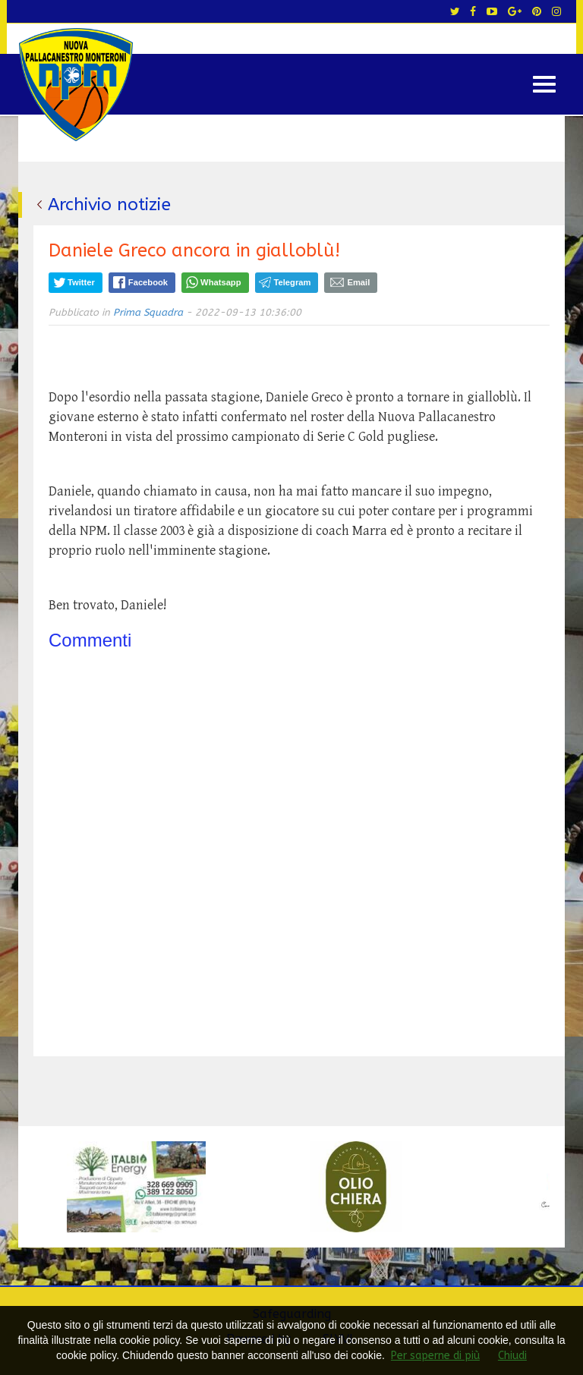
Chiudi (512, 1355)
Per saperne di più (435, 1355)
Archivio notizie (109, 204)
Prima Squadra (148, 312)
